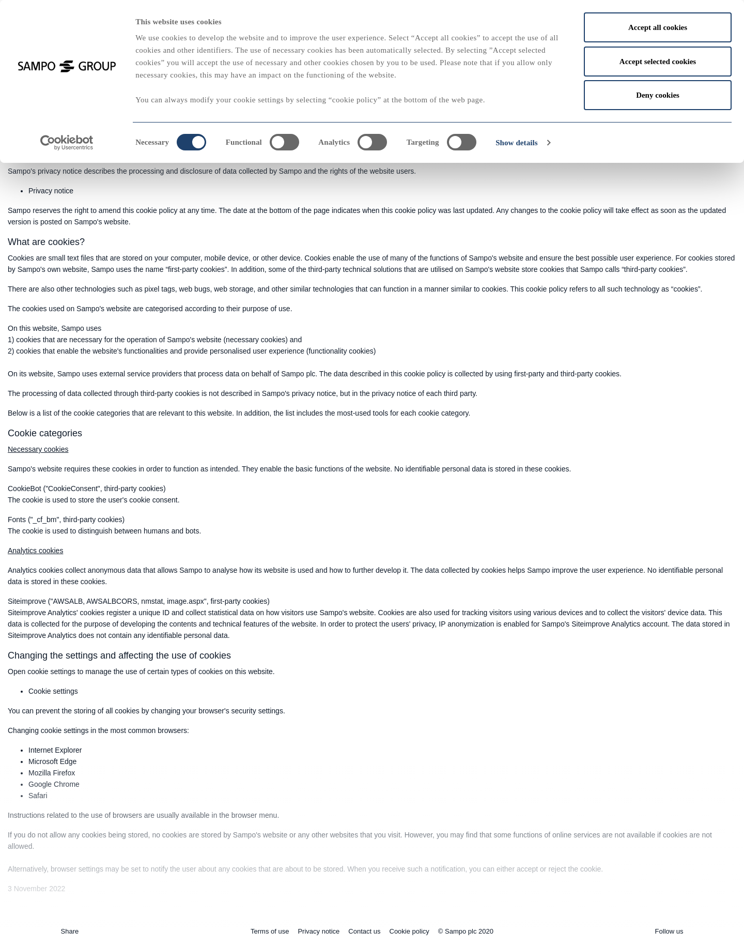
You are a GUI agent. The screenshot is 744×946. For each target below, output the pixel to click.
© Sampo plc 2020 (465, 931)
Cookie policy (409, 931)
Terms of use (270, 931)
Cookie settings (53, 691)
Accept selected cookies (657, 61)
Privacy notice (50, 191)
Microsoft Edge (52, 761)
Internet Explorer (55, 750)
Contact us (364, 931)
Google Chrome (54, 784)
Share (70, 931)
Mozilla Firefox (51, 773)
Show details (516, 143)
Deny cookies (657, 95)
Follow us (669, 931)
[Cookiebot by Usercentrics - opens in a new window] (67, 142)
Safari (38, 795)
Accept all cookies (657, 27)
